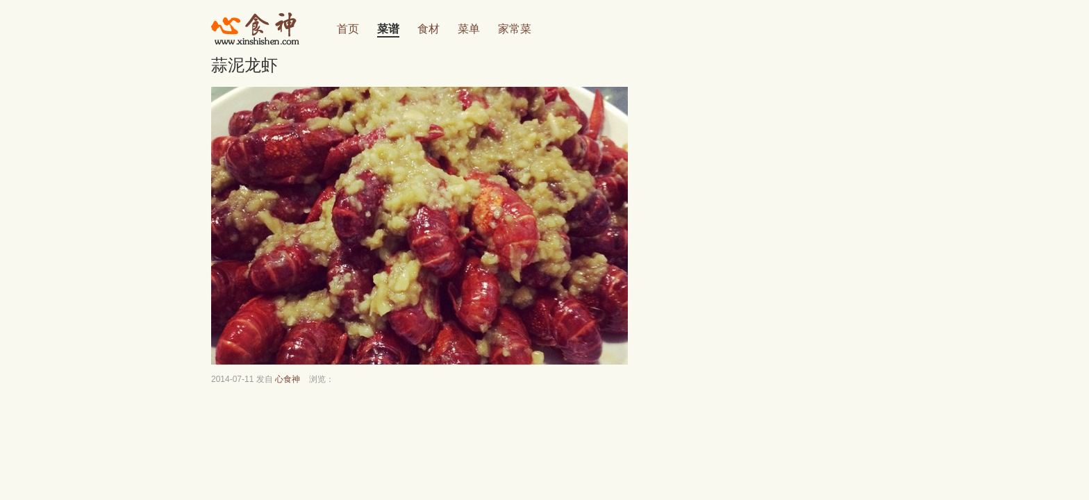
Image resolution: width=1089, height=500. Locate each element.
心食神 (287, 379)
